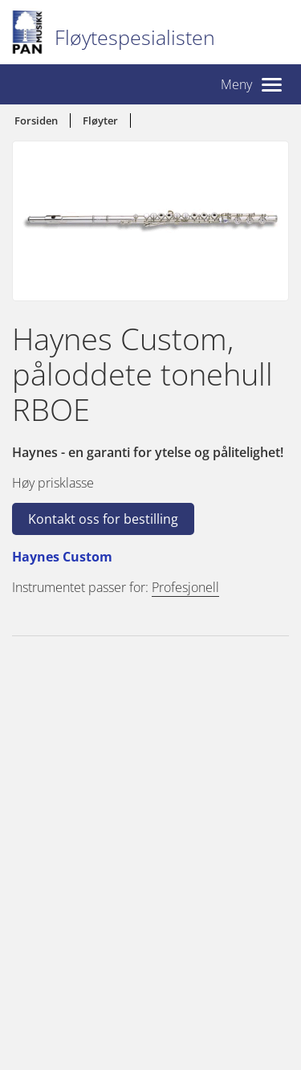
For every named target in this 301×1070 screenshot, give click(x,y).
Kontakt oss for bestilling (103, 519)
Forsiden (36, 120)
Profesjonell (185, 587)
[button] (251, 84)
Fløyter (100, 120)
